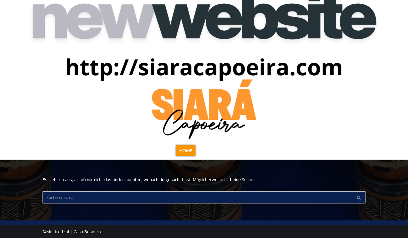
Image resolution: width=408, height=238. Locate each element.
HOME (185, 150)
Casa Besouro (87, 231)
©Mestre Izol (55, 231)
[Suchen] (197, 197)
